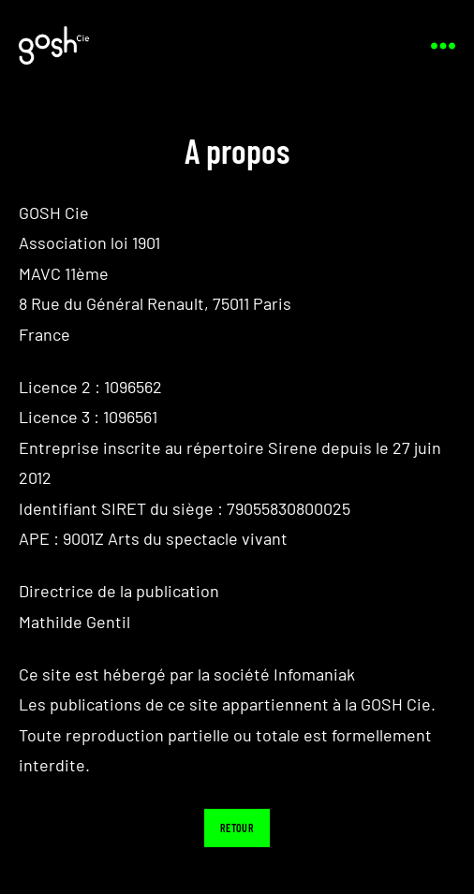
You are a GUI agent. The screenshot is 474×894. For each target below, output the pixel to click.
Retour (237, 827)
